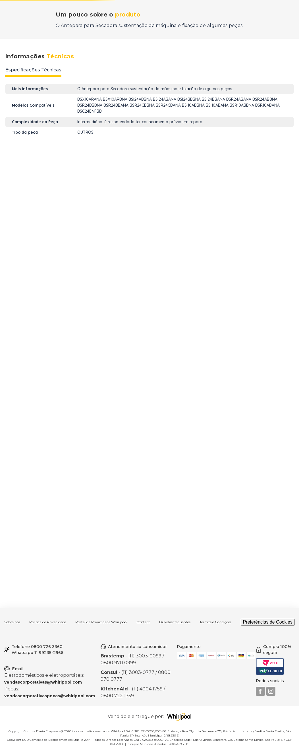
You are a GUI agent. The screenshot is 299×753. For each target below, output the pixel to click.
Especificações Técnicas (33, 70)
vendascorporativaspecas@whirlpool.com (49, 695)
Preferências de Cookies (267, 622)
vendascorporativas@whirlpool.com (43, 682)
